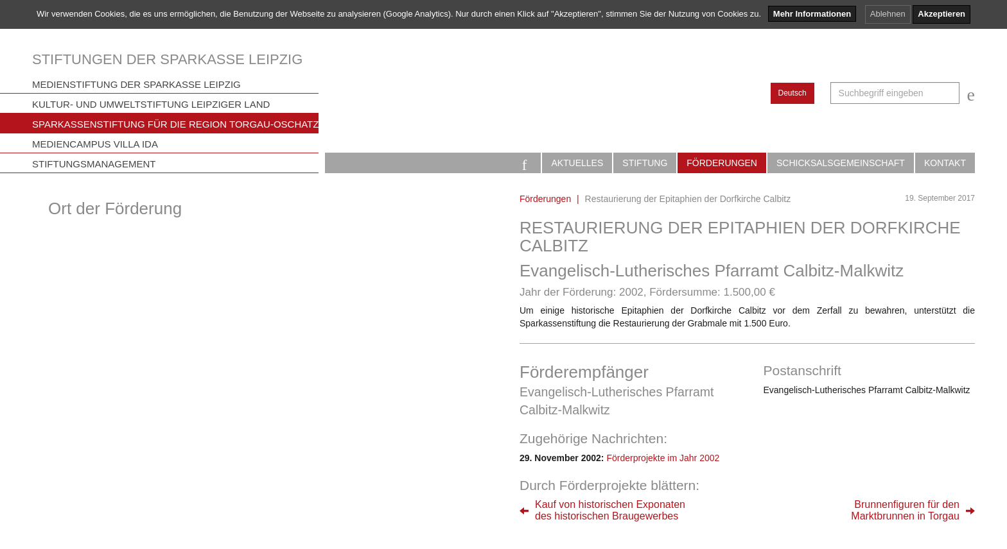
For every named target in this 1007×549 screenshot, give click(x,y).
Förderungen (722, 163)
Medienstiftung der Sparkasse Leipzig (136, 84)
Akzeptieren (941, 14)
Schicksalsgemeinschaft (840, 163)
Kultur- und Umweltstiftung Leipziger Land (151, 104)
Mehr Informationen (812, 14)
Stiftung (644, 163)
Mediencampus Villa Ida (95, 144)
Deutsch (792, 93)
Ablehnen (888, 14)
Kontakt (945, 163)
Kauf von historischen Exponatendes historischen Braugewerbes (610, 510)
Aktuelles (577, 163)
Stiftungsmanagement (94, 163)
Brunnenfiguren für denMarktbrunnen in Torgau (905, 510)
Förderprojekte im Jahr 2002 (662, 458)
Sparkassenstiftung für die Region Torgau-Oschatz (175, 124)
